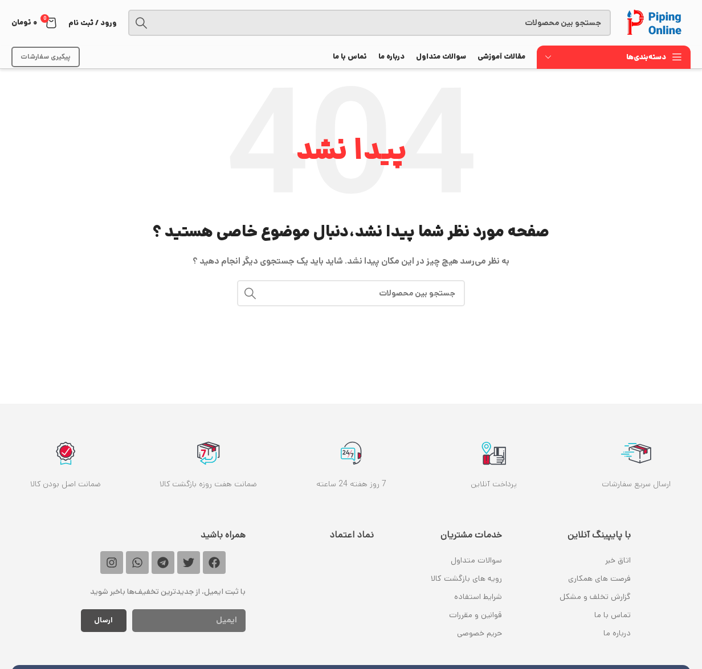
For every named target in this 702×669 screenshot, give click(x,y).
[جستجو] (369, 23)
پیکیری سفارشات (46, 56)
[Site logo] (656, 22)
